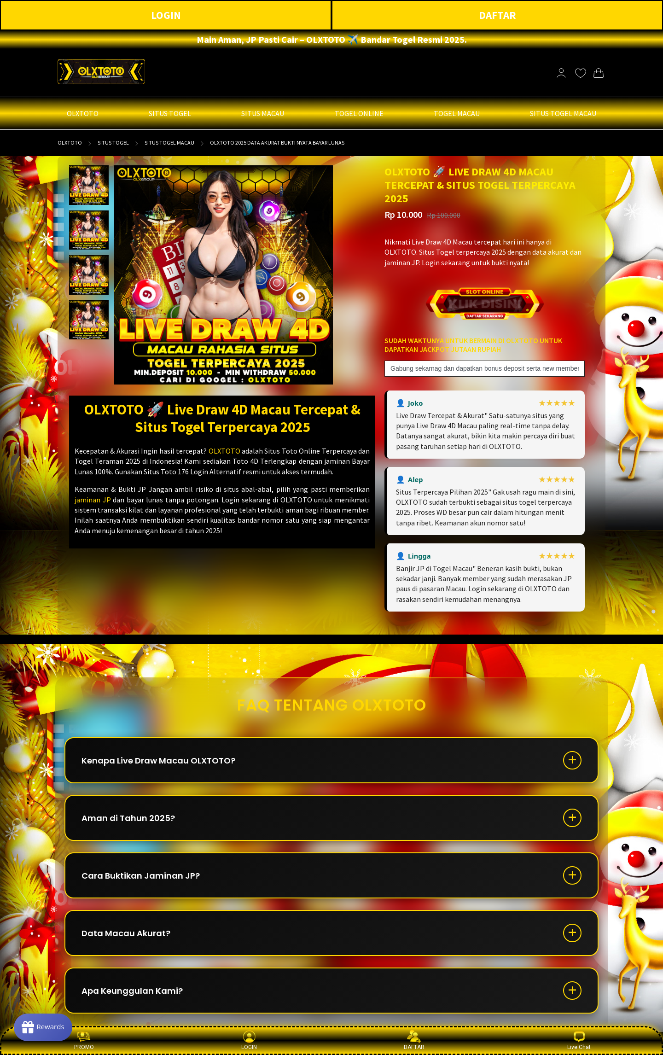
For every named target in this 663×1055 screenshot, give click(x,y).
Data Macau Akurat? (125, 933)
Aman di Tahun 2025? (128, 818)
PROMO (84, 1040)
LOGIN (166, 15)
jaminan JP (93, 499)
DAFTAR (497, 15)
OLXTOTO (70, 142)
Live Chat (579, 1040)
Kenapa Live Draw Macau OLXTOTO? (158, 760)
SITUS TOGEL (113, 142)
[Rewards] (43, 1027)
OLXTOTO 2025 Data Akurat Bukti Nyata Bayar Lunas (277, 142)
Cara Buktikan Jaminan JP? (140, 875)
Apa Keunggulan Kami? (132, 991)
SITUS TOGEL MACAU (169, 142)
